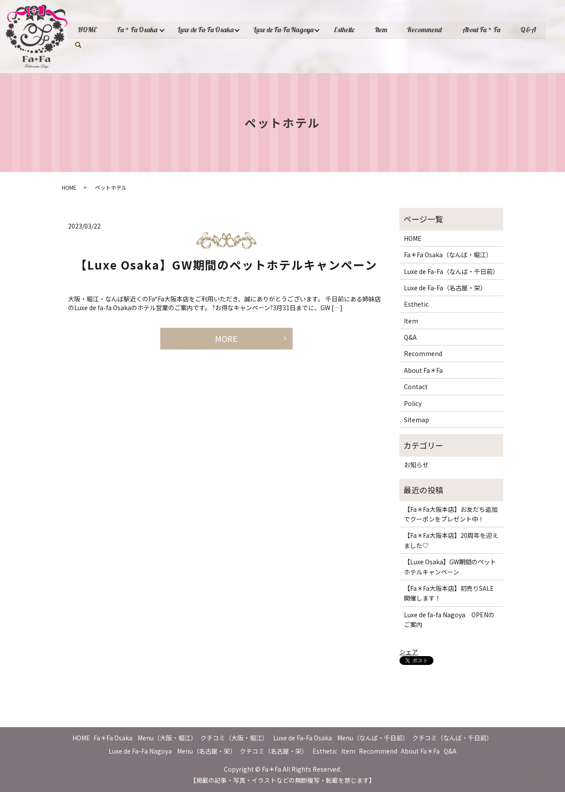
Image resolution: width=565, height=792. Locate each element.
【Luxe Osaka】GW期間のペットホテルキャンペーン (226, 264)
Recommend (431, 29)
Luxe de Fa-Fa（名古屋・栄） (445, 287)
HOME (88, 29)
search (78, 44)
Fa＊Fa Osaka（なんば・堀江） (448, 254)
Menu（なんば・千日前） (373, 737)
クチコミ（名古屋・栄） (274, 751)
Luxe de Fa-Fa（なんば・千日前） (451, 271)
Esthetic (349, 29)
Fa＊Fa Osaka (139, 29)
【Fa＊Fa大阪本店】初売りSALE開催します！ (449, 593)
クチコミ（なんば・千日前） (452, 737)
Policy (413, 403)
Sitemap (416, 419)
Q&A (537, 29)
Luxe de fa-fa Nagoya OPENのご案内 (449, 619)
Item (386, 29)
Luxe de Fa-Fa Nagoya (287, 29)
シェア (408, 651)
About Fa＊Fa (489, 29)
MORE (226, 338)
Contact (416, 386)
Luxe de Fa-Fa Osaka (208, 29)
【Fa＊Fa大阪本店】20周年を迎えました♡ (451, 540)
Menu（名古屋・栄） (206, 751)
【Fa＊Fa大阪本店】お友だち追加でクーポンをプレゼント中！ (450, 514)
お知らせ (416, 464)
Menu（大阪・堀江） (167, 737)
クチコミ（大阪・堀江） (234, 737)
